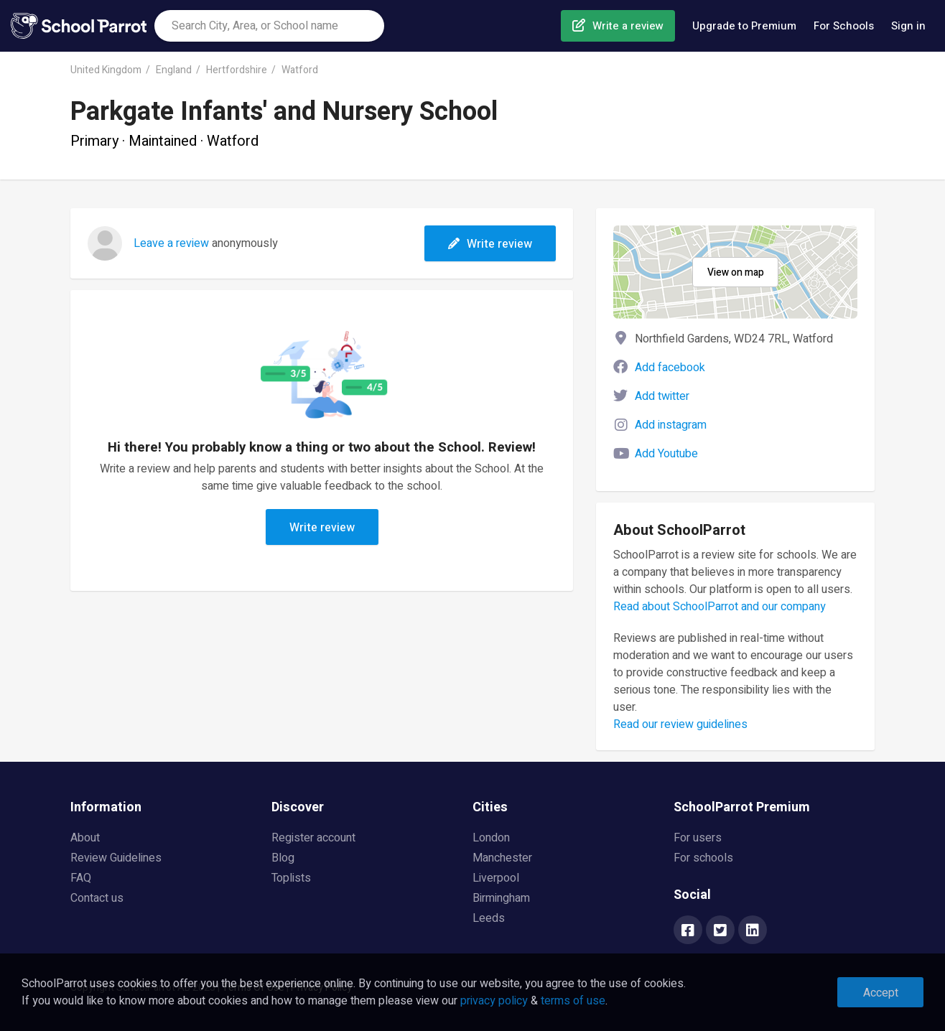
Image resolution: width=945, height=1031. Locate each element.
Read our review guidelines (680, 724)
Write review (490, 244)
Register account (313, 837)
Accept (880, 993)
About (85, 837)
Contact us (97, 898)
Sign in (908, 26)
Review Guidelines (116, 858)
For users (698, 837)
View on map (735, 272)
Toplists (291, 878)
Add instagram (671, 425)
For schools (703, 858)
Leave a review (171, 243)
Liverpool (495, 878)
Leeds (488, 918)
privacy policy (494, 1000)
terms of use (573, 1000)
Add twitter (662, 396)
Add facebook (670, 367)
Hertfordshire (236, 70)
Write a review (628, 26)
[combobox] (269, 26)
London (491, 837)
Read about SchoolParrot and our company (719, 606)
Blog (282, 858)
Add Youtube (666, 453)
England (174, 70)
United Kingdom (105, 70)
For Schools (844, 26)
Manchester (502, 858)
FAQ (80, 878)
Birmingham (501, 898)
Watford (299, 70)
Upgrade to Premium (744, 26)
